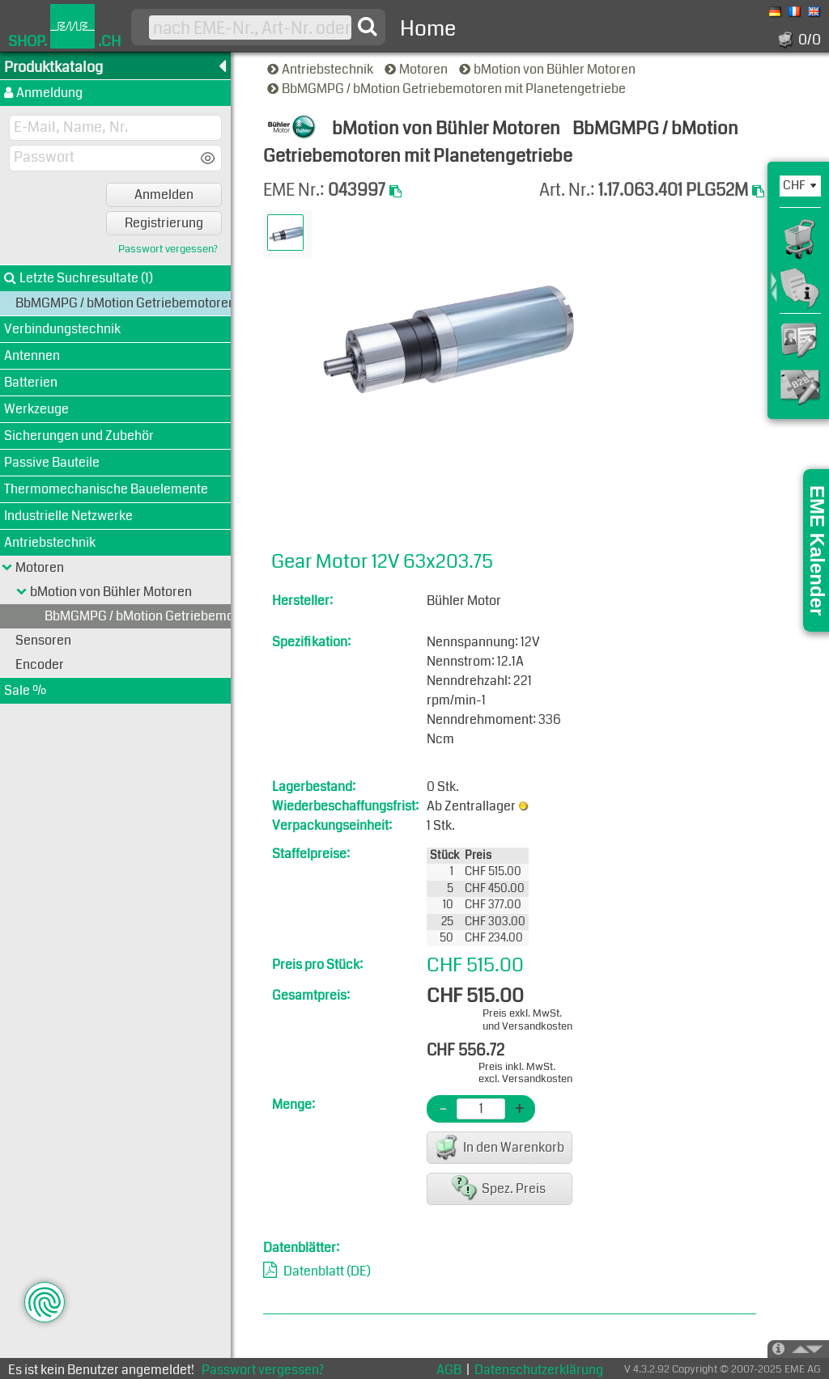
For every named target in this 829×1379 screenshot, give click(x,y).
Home (428, 29)
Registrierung (164, 223)
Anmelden (163, 194)
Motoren (417, 69)
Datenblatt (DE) (327, 1271)
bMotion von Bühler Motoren (548, 69)
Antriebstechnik (321, 69)
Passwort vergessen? (168, 249)
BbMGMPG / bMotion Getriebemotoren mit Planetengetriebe (447, 88)
